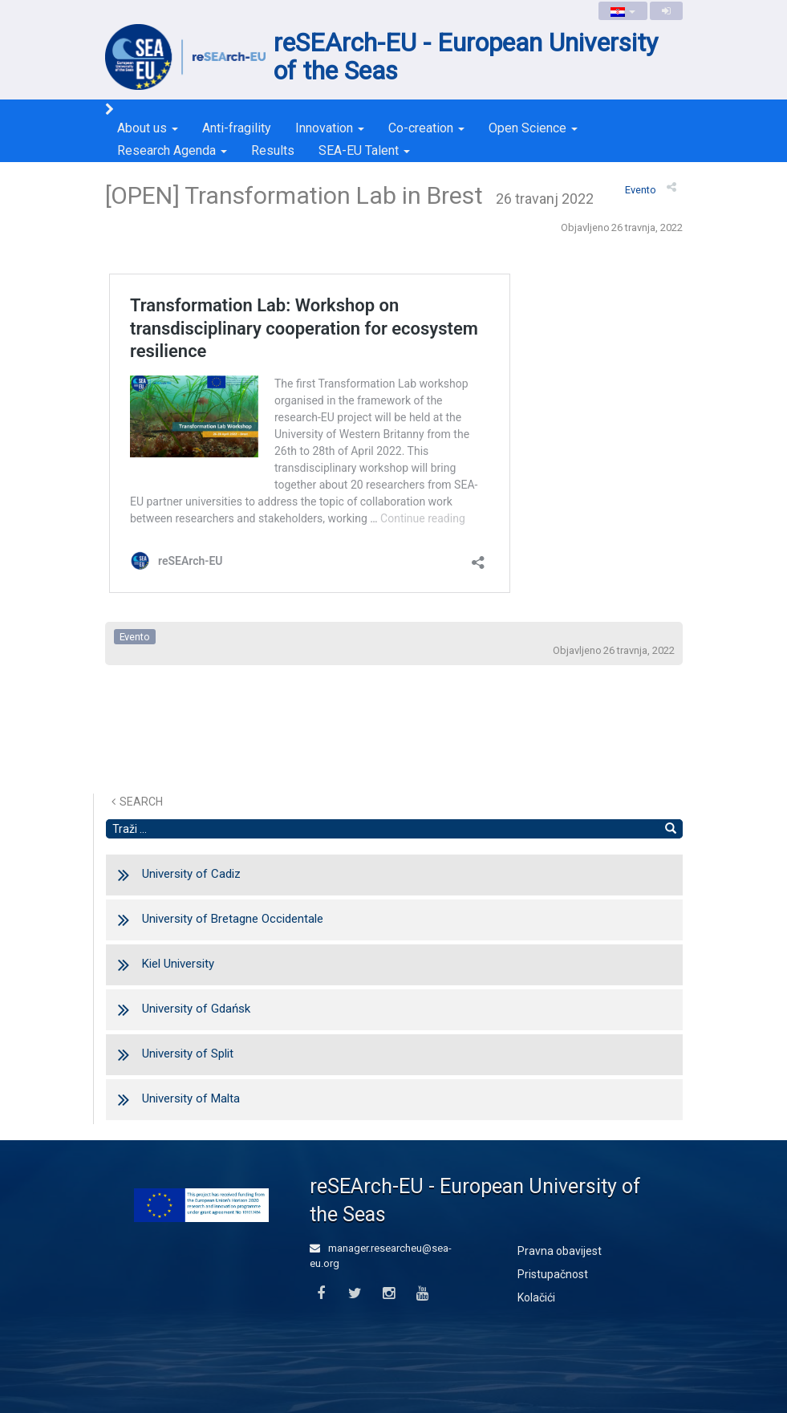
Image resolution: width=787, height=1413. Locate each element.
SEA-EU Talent (364, 150)
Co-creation (426, 128)
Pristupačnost (552, 1274)
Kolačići (536, 1297)
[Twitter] (355, 1294)
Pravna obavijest (559, 1250)
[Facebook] (321, 1294)
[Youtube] (422, 1294)
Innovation (329, 128)
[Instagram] (388, 1294)
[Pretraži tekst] (382, 828)
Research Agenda (172, 150)
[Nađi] (671, 828)
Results (272, 150)
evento (640, 190)
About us (147, 128)
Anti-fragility (236, 128)
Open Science (533, 128)
